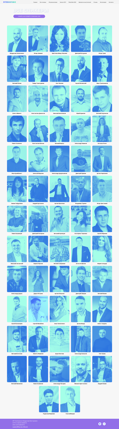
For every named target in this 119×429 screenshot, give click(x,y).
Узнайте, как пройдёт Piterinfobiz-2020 (29, 16)
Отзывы (96, 2)
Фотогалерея (103, 2)
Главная (35, 2)
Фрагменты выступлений (85, 2)
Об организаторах (53, 2)
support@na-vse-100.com (20, 427)
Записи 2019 (63, 2)
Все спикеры (43, 2)
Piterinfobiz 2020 (72, 2)
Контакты (111, 2)
